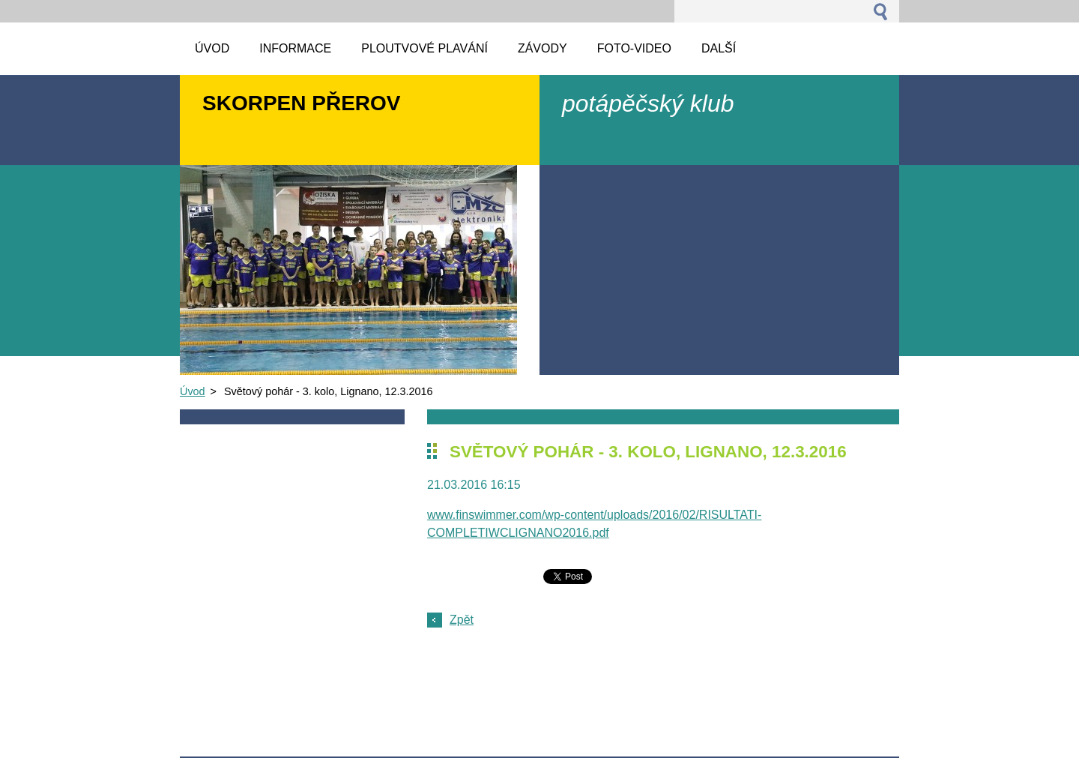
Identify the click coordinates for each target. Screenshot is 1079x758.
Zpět (462, 619)
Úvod (192, 391)
